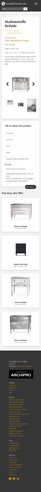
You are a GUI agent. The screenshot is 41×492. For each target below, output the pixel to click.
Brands (11, 390)
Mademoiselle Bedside (14, 33)
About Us (12, 457)
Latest (11, 472)
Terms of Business (15, 467)
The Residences (14, 419)
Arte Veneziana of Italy (17, 40)
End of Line (12, 450)
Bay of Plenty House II (16, 404)
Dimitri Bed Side (21, 264)
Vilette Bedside (20, 226)
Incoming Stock (14, 445)
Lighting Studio (14, 448)
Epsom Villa (12, 429)
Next (33, 83)
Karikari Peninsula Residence (18, 409)
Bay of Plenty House (15, 407)
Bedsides (17, 31)
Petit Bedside (20, 302)
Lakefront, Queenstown (17, 400)
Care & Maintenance (15, 465)
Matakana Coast (14, 417)
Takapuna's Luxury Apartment (18, 424)
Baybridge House (14, 421)
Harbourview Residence (16, 402)
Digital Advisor (21, 366)
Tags (10, 392)
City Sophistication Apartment (19, 414)
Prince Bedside (20, 340)
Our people (12, 470)
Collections (12, 388)
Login (29, 366)
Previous (8, 83)
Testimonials (13, 462)
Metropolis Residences (16, 436)
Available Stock (14, 443)
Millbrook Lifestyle (15, 433)
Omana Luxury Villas (15, 426)
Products (8, 31)
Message (8, 164)
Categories (12, 385)
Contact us (12, 474)
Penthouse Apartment (16, 431)
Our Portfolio (13, 460)
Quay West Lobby (15, 412)
